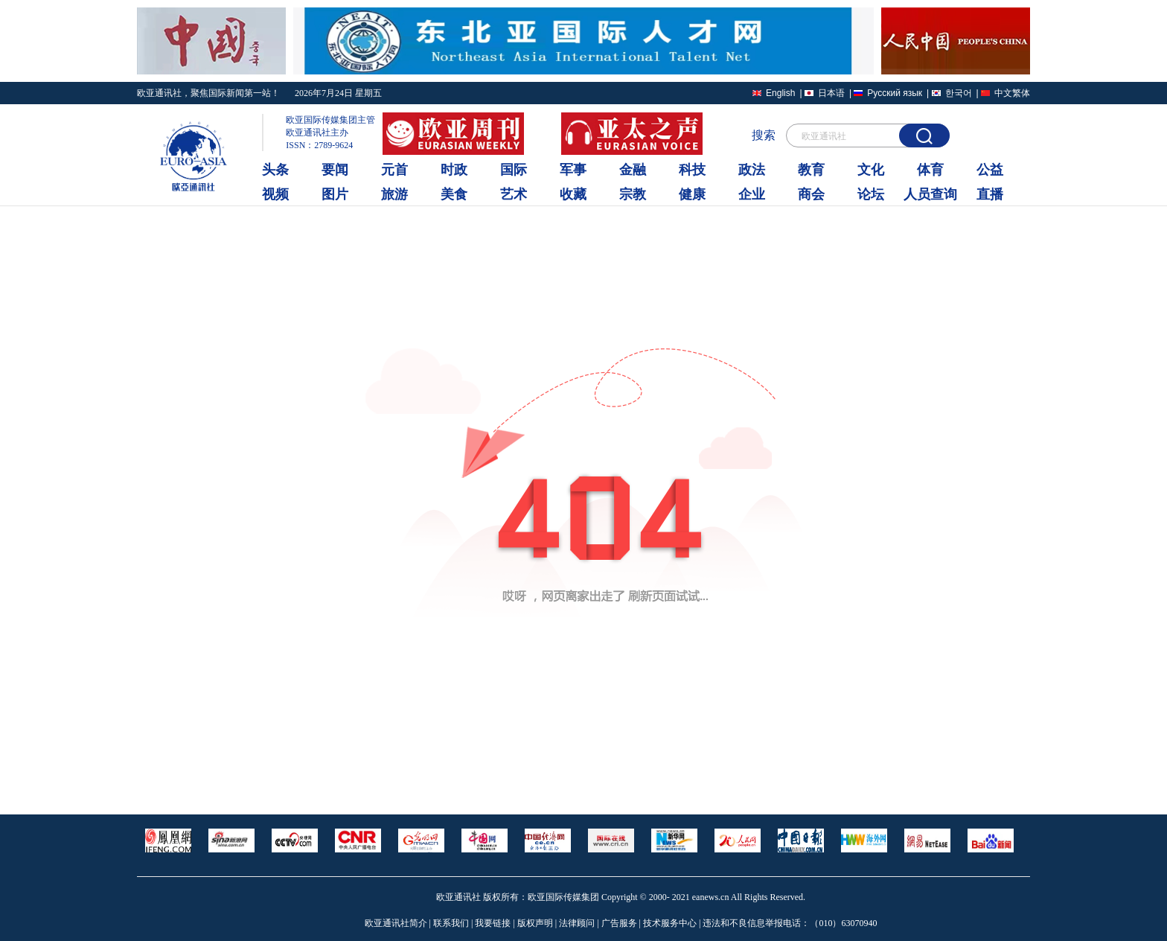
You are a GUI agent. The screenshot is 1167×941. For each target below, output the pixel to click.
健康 (692, 194)
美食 (454, 194)
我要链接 (493, 923)
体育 (930, 169)
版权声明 (535, 923)
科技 (692, 169)
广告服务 (619, 923)
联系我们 (451, 923)
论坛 (870, 194)
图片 (335, 194)
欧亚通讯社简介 (396, 923)
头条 (275, 169)
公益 (989, 169)
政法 (751, 169)
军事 (573, 169)
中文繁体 (1012, 93)
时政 (454, 169)
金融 (632, 169)
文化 (870, 169)
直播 (989, 194)
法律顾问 (577, 923)
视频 (275, 194)
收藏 (573, 194)
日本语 (831, 93)
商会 (811, 194)
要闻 (335, 169)
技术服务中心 (670, 923)
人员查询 (930, 194)
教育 (811, 169)
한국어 (958, 93)
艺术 (513, 194)
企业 (751, 194)
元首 (394, 169)
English (780, 93)
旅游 (394, 194)
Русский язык (894, 93)
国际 (513, 169)
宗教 (632, 194)
